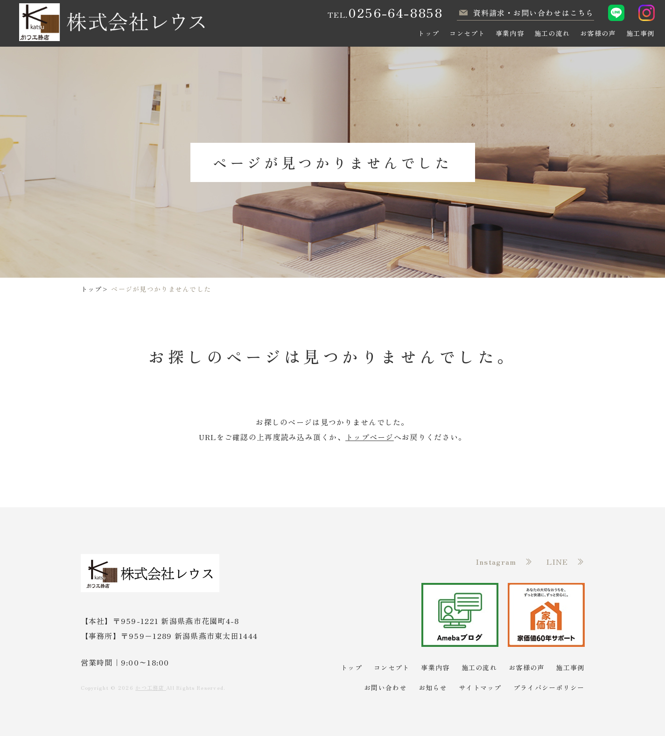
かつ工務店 (150, 687)
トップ (91, 289)
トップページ (369, 436)
